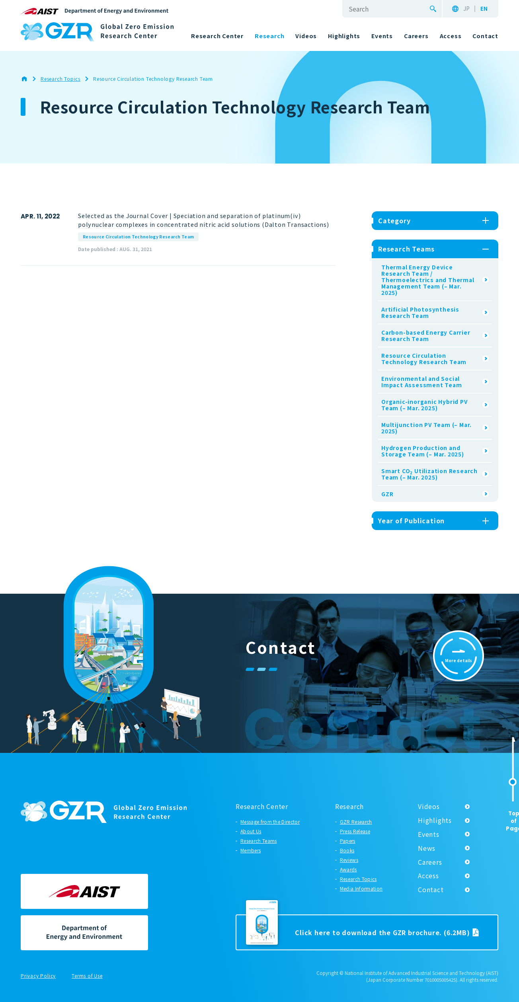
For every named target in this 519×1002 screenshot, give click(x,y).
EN (484, 9)
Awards (348, 869)
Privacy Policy (38, 976)
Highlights (435, 820)
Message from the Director (270, 821)
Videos (429, 806)
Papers (347, 840)
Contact (431, 889)
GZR (387, 494)
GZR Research (356, 821)
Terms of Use (87, 976)
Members (250, 850)
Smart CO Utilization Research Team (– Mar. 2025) (429, 474)
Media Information (361, 888)
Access (428, 875)
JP (466, 9)
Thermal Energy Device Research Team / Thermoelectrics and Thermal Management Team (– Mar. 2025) (427, 279)
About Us (250, 831)
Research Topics (358, 878)
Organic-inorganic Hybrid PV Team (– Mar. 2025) (424, 405)
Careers (430, 862)
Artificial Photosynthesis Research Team (420, 312)
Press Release (355, 831)
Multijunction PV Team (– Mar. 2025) (426, 428)
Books (347, 850)
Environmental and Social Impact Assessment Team (421, 381)
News (426, 848)
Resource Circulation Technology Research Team (138, 237)
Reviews (349, 859)
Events (428, 834)
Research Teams (258, 840)
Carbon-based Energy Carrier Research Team (425, 335)
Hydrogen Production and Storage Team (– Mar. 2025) (422, 451)
